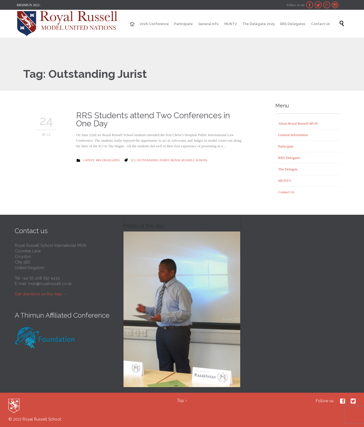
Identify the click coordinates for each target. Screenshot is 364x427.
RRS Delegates (108, 160)
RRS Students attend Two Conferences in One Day (153, 119)
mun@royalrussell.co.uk (50, 283)
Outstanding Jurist (153, 160)
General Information (293, 135)
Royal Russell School (189, 160)
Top (180, 400)
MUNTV (285, 180)
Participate (286, 146)
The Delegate (288, 169)
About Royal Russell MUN (298, 123)
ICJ (133, 160)
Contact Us (286, 192)
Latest (88, 160)
